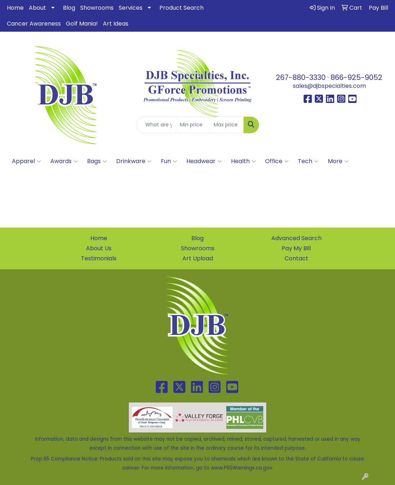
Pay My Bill (296, 248)
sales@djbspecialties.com (329, 86)
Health (243, 161)
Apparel (26, 161)
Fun (169, 161)
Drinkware (133, 161)
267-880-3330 (301, 77)
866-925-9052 (356, 77)
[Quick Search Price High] (227, 125)
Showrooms (97, 8)
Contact (296, 258)
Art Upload (197, 258)
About (37, 8)
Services (130, 8)
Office (277, 161)
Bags (97, 161)
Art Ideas (115, 23)
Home (15, 8)
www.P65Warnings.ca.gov (241, 467)
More (338, 161)
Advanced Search (296, 238)
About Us (99, 248)
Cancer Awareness (34, 23)
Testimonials (99, 258)
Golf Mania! (82, 23)
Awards (64, 161)
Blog (69, 8)
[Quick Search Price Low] (193, 125)
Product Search (181, 8)
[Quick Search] (156, 125)
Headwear (204, 161)
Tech (308, 161)
